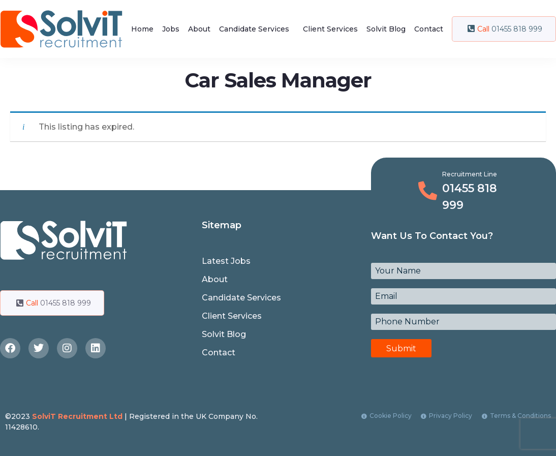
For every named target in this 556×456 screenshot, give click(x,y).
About (199, 29)
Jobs (170, 29)
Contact (428, 29)
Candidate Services (254, 29)
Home (142, 29)
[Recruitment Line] (427, 190)
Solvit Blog (386, 29)
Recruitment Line (469, 174)
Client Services (330, 29)
